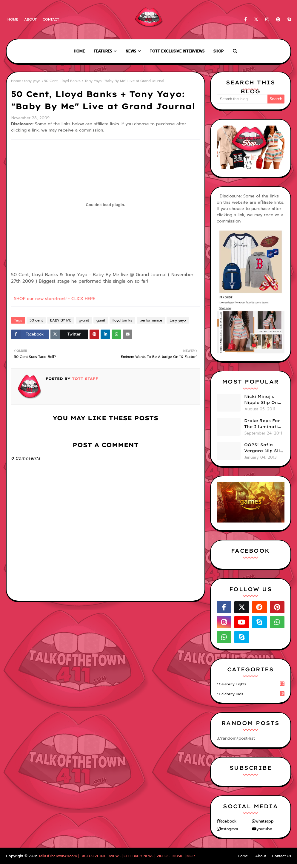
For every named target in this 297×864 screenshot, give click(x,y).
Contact (51, 19)
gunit (100, 320)
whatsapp (264, 821)
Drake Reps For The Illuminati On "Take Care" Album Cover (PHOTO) (262, 423)
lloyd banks (122, 320)
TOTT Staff (84, 378)
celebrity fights (252, 684)
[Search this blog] (242, 99)
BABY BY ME (60, 320)
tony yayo (32, 81)
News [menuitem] (131, 51)
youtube (264, 829)
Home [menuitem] (79, 51)
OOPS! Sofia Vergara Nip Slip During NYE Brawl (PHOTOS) (263, 448)
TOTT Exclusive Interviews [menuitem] (177, 51)
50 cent (36, 320)
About (30, 19)
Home (12, 19)
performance (151, 320)
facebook (227, 821)
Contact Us (281, 856)
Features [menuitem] (103, 51)
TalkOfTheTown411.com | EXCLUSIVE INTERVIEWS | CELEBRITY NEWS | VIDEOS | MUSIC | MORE (118, 856)
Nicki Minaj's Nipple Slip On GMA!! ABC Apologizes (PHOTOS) (261, 399)
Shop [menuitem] (218, 51)
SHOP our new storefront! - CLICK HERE (54, 299)
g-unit (84, 320)
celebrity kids (252, 694)
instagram (229, 829)
